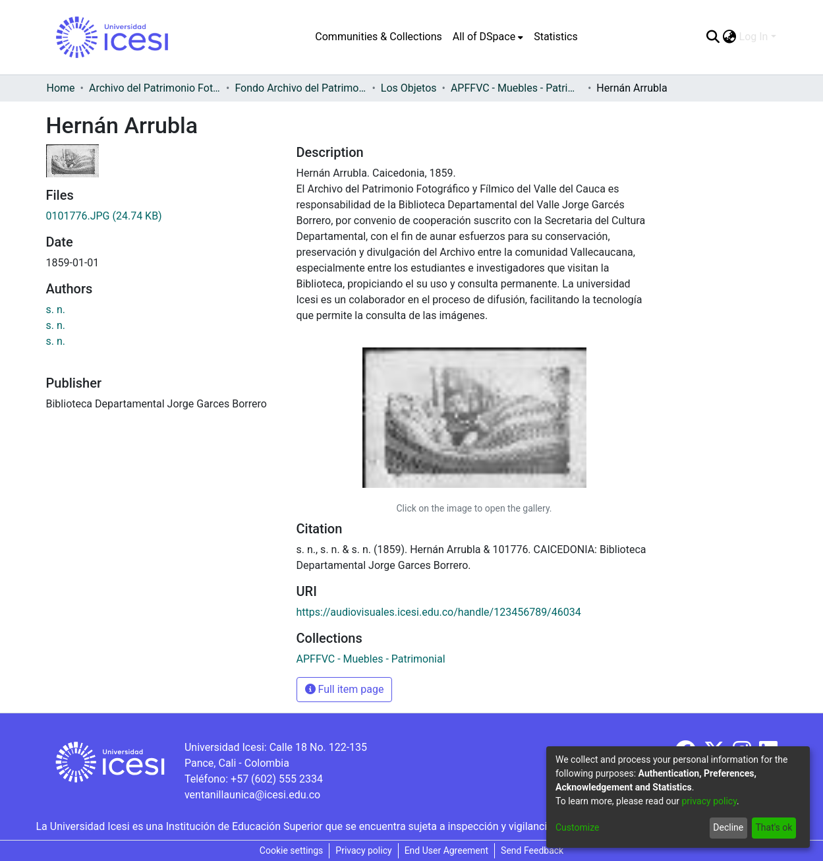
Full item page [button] (344, 689)
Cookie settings (292, 850)
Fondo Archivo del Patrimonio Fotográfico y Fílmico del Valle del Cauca (300, 88)
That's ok (773, 827)
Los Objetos (409, 88)
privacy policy (709, 801)
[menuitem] (488, 37)
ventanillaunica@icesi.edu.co (252, 794)
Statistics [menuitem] (556, 36)
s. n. (56, 309)
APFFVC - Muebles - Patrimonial (516, 88)
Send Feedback (532, 850)
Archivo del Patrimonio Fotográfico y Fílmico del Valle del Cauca (155, 88)
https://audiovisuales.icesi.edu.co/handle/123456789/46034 (439, 612)
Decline (728, 827)
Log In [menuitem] (753, 36)
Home (61, 88)
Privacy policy (363, 850)
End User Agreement (446, 850)
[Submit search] (713, 37)
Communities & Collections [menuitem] (378, 36)
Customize (577, 827)
